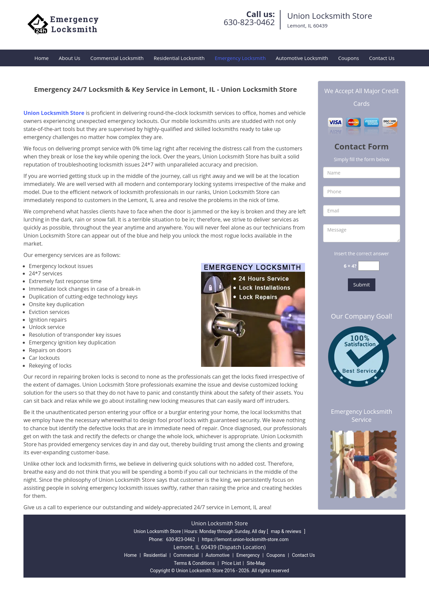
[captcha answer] (368, 266)
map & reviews (286, 531)
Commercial (186, 555)
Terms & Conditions (194, 563)
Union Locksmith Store (53, 113)
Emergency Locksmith (239, 58)
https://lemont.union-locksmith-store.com (245, 539)
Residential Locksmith (179, 58)
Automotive (217, 555)
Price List (231, 563)
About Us (69, 58)
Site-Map (256, 563)
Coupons (348, 58)
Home (42, 58)
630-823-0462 (249, 21)
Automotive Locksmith (302, 58)
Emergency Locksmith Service (361, 415)
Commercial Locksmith (116, 58)
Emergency (247, 555)
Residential (155, 555)
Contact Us (381, 58)
